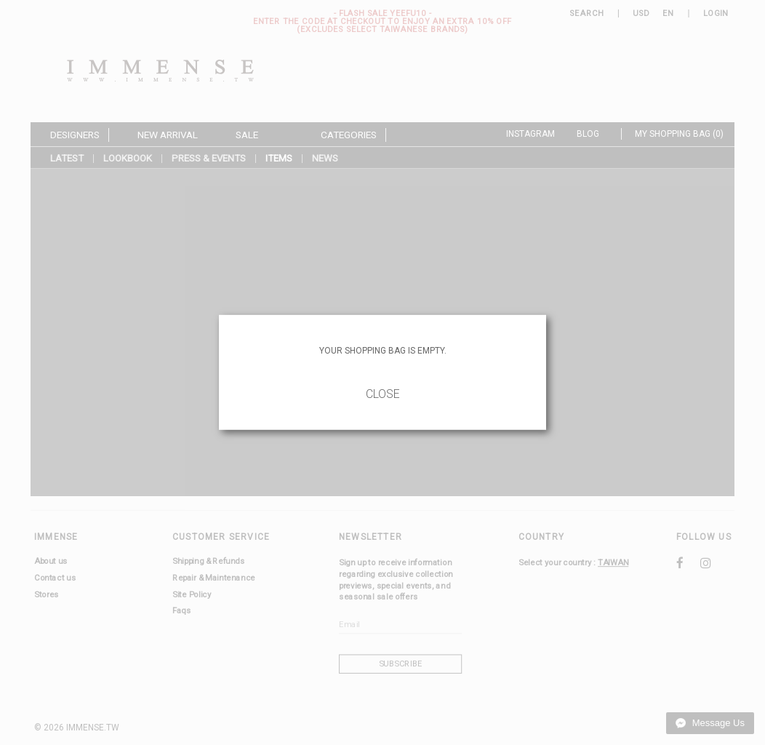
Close (383, 394)
